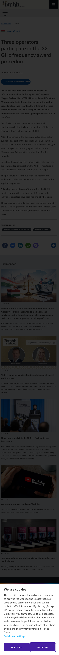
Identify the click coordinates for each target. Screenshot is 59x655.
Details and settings (14, 636)
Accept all (42, 647)
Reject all (16, 647)
